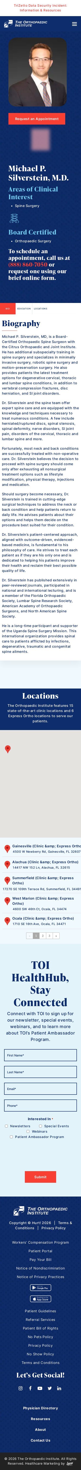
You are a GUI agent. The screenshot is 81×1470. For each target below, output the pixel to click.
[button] (8, 753)
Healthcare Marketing (42, 1463)
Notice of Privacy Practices (40, 1277)
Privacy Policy (53, 1228)
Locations (40, 308)
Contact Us (41, 1440)
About (40, 1429)
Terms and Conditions (41, 1362)
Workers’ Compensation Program (40, 1242)
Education (24, 308)
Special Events (56, 1126)
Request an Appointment (37, 119)
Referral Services (40, 1319)
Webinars (40, 1131)
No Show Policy (40, 1354)
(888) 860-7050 (28, 264)
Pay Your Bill (40, 1259)
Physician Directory (40, 1408)
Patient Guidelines (40, 1311)
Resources (40, 1419)
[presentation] (37, 1152)
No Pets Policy (40, 1337)
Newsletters (20, 1126)
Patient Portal (40, 1251)
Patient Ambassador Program (39, 1137)
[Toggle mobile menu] (74, 24)
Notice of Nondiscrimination (40, 1268)
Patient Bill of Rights (40, 1328)
